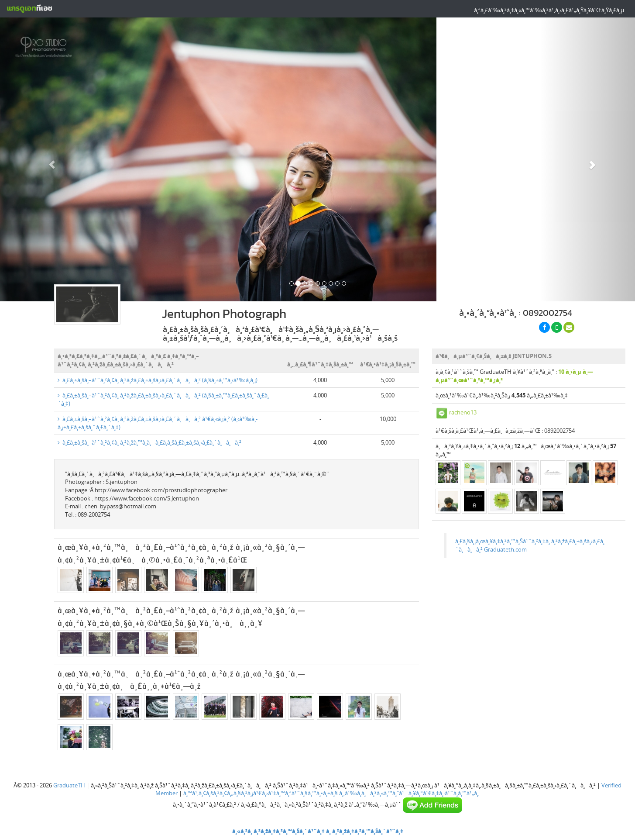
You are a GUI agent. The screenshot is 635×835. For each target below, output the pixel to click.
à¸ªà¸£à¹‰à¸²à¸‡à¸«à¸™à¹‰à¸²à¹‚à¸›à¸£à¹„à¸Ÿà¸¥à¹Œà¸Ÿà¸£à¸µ (549, 10)
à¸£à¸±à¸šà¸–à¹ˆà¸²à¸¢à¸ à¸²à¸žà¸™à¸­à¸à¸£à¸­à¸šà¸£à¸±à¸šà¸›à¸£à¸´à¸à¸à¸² (149, 442)
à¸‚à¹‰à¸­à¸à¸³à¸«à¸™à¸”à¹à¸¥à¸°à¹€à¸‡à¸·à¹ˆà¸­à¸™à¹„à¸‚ (409, 793)
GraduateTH (69, 785)
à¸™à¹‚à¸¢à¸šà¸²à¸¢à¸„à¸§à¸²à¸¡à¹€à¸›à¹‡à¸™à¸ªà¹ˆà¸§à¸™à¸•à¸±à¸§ (260, 793)
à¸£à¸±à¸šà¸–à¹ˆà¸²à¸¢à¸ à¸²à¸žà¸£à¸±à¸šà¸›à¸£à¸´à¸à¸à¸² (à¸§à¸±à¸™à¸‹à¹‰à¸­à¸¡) (157, 380)
